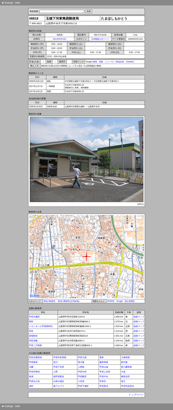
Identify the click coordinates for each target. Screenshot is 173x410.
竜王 (123, 381)
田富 (31, 331)
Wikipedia (119, 62)
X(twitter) (130, 62)
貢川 (55, 362)
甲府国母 (33, 362)
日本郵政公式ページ (100, 39)
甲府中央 (104, 376)
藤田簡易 (104, 362)
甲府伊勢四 (34, 371)
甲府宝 (103, 381)
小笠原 (81, 381)
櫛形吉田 (125, 376)
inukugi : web (11, 2)
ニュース (109, 62)
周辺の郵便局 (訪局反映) (68, 301)
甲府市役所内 (127, 386)
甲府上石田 (105, 371)
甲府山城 (104, 367)
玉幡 (31, 367)
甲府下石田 (58, 367)
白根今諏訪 (58, 381)
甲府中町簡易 (59, 357)
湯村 (31, 386)
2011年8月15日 (60, 39)
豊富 (102, 357)
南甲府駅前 (58, 376)
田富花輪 (33, 340)
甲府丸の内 (34, 381)
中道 (123, 371)
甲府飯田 (82, 376)
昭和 (31, 321)
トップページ (136, 394)
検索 (95, 62)
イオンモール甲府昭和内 (41, 326)
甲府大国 (82, 357)
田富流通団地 (35, 357)
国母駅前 (33, 336)
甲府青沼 (104, 386)
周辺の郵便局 (49, 301)
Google (119, 301)
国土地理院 (130, 301)
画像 (101, 62)
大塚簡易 (125, 357)
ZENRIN (111, 301)
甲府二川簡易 (35, 345)
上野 (55, 371)
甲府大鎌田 (34, 316)
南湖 (31, 376)
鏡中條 (124, 362)
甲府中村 (82, 371)
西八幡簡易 (126, 367)
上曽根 (81, 367)
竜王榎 (81, 362)
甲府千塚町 (83, 386)
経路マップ (139, 316)
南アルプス (58, 386)
